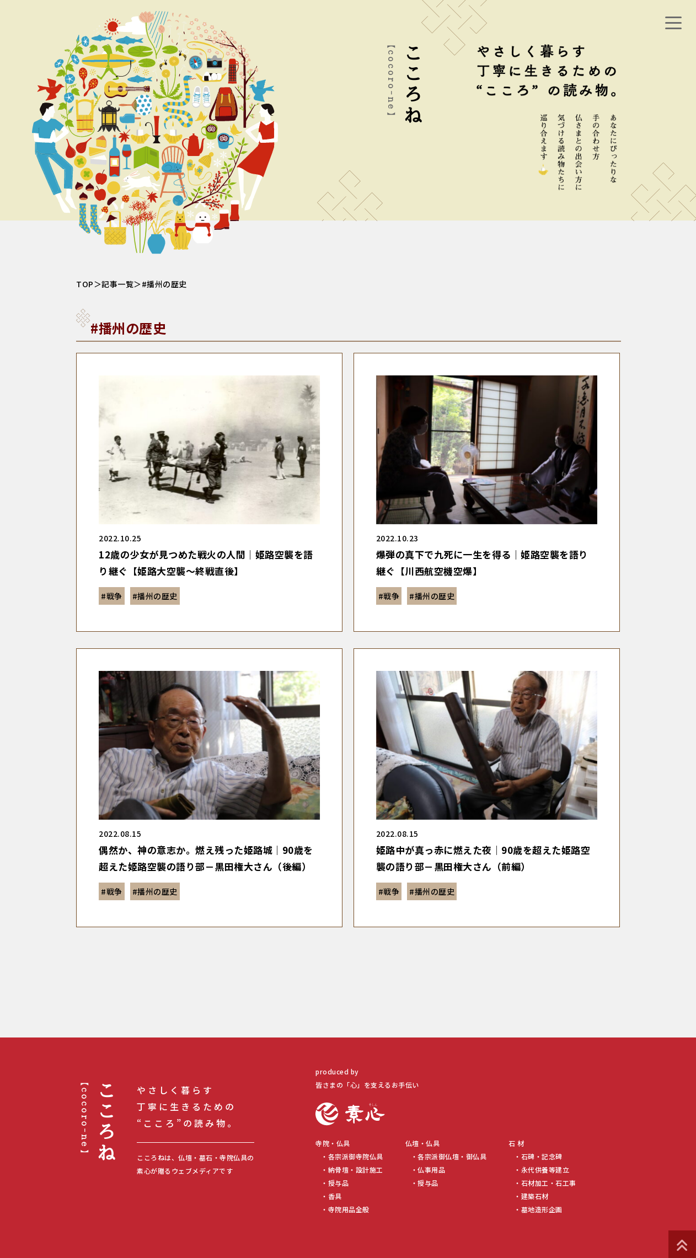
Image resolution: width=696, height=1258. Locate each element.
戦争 (114, 595)
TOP (85, 283)
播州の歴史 (157, 595)
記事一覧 (117, 283)
